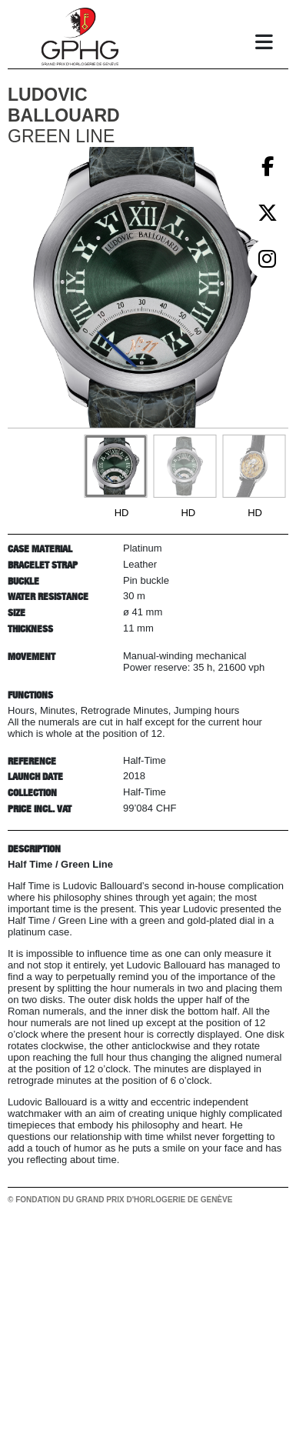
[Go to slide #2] (184, 466)
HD (122, 512)
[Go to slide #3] (253, 466)
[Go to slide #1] (115, 466)
